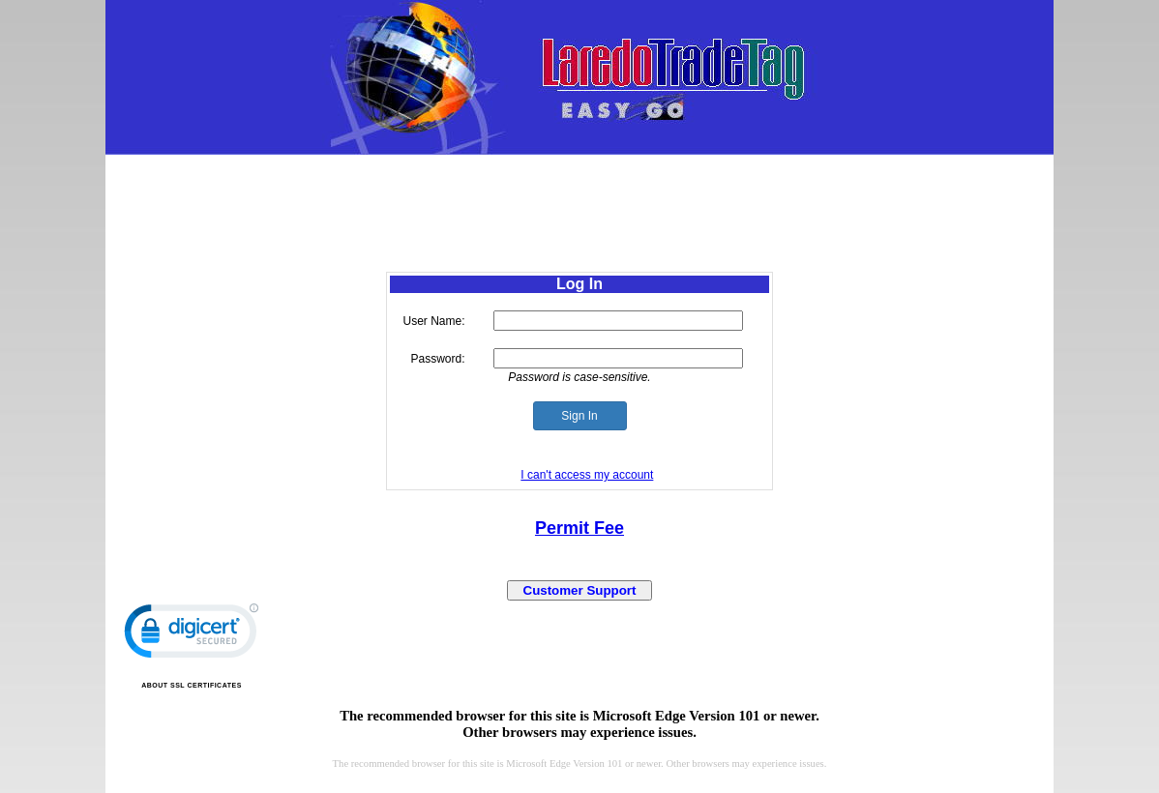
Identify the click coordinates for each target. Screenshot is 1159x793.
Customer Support (580, 590)
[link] (191, 635)
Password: (437, 359)
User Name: (434, 321)
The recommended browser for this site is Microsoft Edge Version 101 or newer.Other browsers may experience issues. (579, 724)
